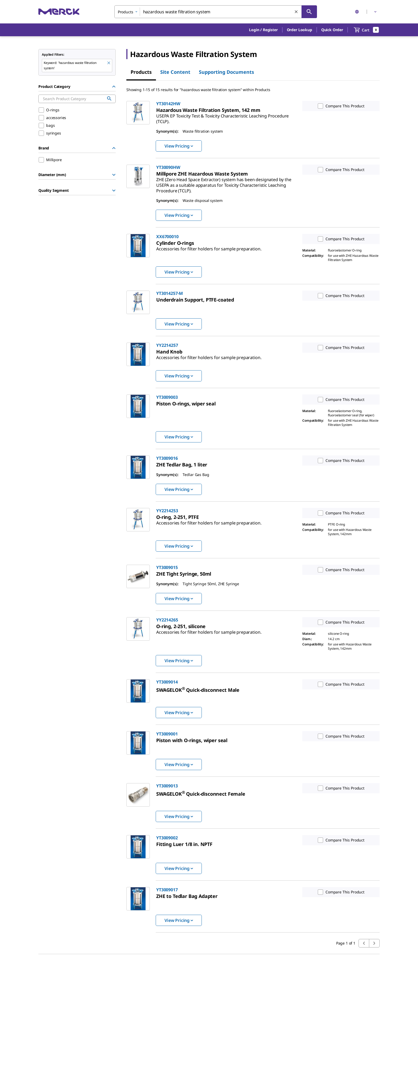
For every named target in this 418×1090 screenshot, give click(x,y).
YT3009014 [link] (167, 682)
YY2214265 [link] (167, 620)
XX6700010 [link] (167, 236)
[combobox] (215, 11)
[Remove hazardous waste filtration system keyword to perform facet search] (109, 63)
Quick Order (332, 29)
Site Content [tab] (175, 72)
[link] (222, 116)
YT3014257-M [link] (169, 293)
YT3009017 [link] (167, 890)
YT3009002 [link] (167, 838)
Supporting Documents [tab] (226, 72)
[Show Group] (113, 174)
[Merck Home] (58, 12)
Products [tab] (141, 72)
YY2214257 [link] (167, 345)
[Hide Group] (113, 86)
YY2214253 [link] (167, 511)
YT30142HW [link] (168, 104)
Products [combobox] (125, 11)
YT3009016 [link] (167, 458)
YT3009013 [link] (167, 786)
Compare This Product (339, 106)
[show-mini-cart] (366, 30)
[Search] (309, 11)
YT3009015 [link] (167, 567)
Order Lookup (299, 29)
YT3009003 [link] (167, 397)
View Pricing (178, 146)
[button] (263, 29)
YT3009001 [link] (167, 734)
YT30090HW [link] (168, 167)
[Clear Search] (296, 12)
